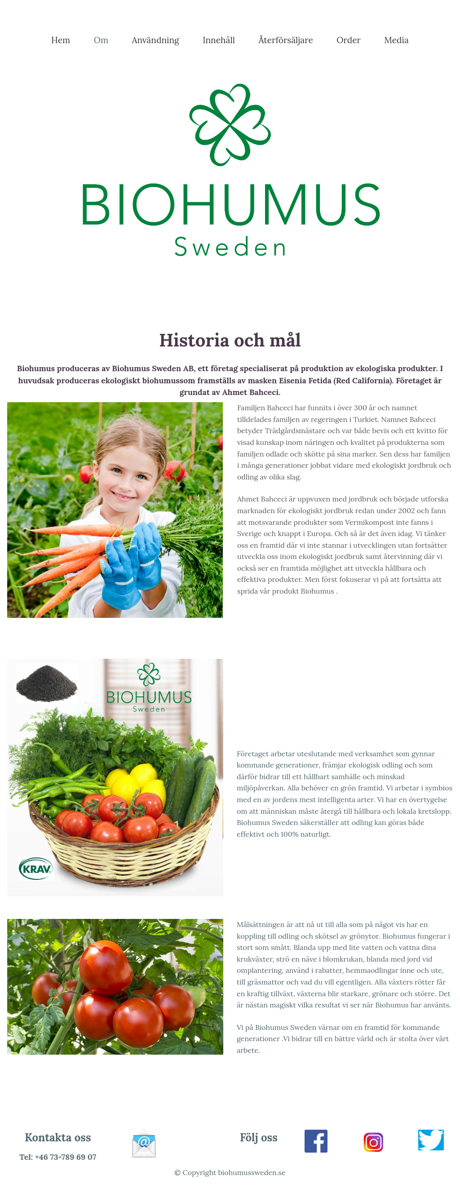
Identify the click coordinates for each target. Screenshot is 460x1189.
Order (348, 40)
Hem (60, 40)
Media (396, 40)
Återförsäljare (285, 40)
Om (101, 40)
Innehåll (219, 40)
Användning (155, 40)
